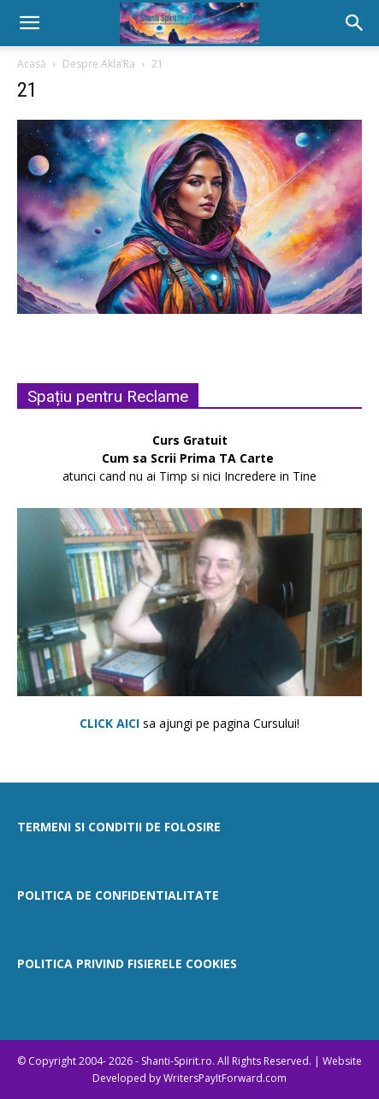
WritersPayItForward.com (225, 1078)
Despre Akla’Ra (98, 63)
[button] (29, 23)
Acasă (31, 63)
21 (27, 90)
